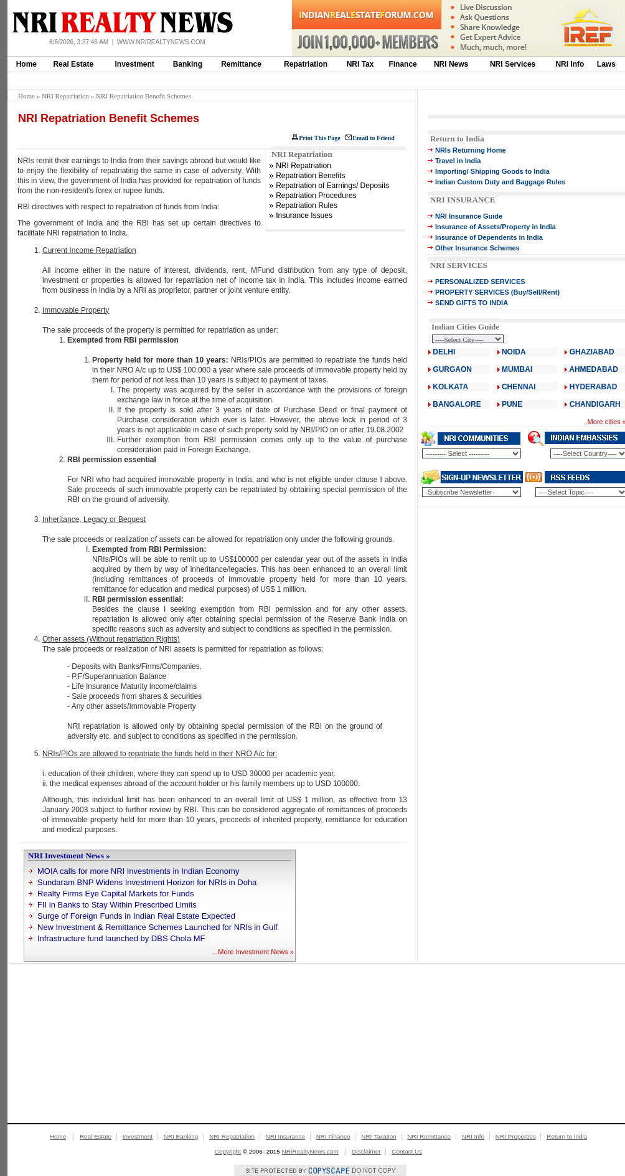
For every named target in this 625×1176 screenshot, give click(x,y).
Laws (606, 64)
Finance (402, 64)
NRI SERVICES (458, 265)
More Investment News (253, 952)
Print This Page (319, 138)
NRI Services (512, 64)
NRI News (451, 64)
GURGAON (452, 369)
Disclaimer (366, 1151)
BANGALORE (457, 404)
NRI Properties (516, 1136)
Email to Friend (373, 138)
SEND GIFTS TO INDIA (471, 302)
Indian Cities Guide (465, 326)
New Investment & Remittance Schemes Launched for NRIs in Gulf (157, 927)
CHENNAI (519, 386)
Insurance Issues (304, 215)
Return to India (457, 138)
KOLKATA (450, 386)
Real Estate (73, 64)
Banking (187, 64)
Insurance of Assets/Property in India (495, 226)
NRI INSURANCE (462, 199)
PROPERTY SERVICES (472, 292)
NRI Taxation (378, 1136)
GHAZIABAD (592, 352)
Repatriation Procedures (316, 195)
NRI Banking (181, 1136)
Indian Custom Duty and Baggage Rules (500, 182)
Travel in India (458, 160)
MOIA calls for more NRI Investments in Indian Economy (138, 871)
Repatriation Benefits (310, 175)
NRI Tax (360, 64)
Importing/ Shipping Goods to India (492, 171)
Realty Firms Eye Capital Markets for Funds (115, 893)
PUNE (511, 404)
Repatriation (305, 64)
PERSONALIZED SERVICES (480, 281)
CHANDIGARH (595, 404)
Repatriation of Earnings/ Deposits (332, 185)
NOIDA (514, 352)
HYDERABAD (594, 386)
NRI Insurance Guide (468, 216)
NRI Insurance (285, 1136)
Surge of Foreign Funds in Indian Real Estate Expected (136, 916)
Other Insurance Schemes (477, 248)
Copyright (228, 1151)
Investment (134, 64)
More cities (604, 421)
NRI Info (569, 64)
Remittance (241, 64)
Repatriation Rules (306, 205)
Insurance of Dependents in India (489, 237)
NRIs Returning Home (470, 150)
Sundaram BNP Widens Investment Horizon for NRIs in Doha (146, 882)
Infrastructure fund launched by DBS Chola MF (121, 938)
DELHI (444, 352)
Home (26, 64)
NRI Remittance (429, 1136)
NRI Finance (333, 1136)
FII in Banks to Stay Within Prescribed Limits (117, 904)
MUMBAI (517, 369)
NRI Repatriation (65, 96)
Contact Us (407, 1151)
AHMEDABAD (593, 369)
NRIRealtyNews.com (310, 1151)
